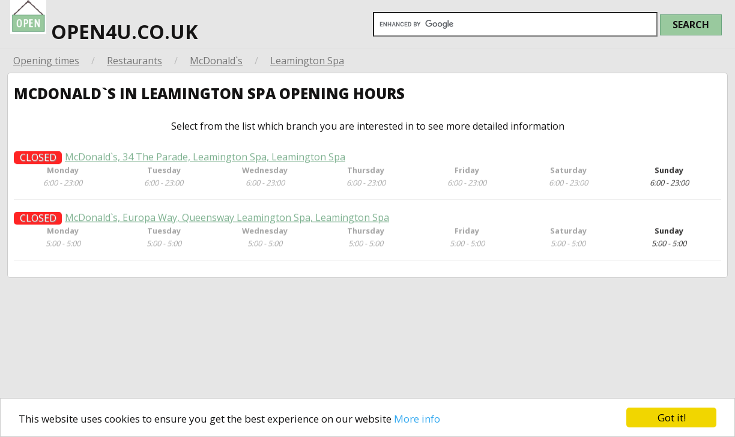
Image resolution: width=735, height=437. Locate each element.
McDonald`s (216, 60)
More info (417, 419)
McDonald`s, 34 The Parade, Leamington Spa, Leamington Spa (205, 161)
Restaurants (134, 60)
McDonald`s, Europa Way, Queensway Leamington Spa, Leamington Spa (227, 222)
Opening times (46, 60)
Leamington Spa (307, 60)
